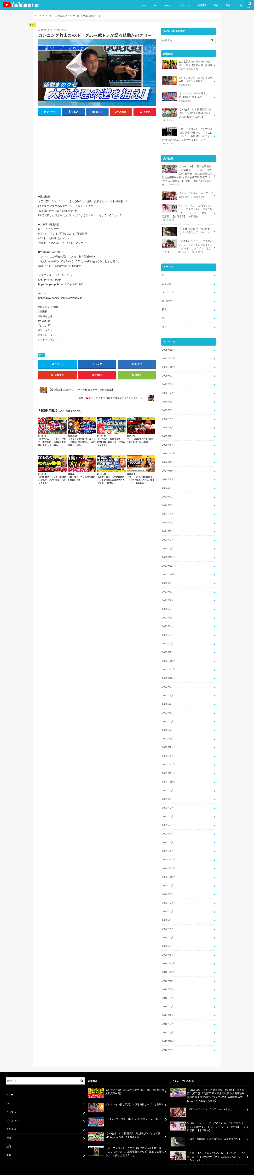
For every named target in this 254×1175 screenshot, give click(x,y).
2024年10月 (168, 468)
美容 (228, 5)
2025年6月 (167, 399)
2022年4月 (167, 725)
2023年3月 (167, 631)
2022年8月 (167, 691)
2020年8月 (167, 888)
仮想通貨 (202, 5)
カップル (168, 5)
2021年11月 (168, 768)
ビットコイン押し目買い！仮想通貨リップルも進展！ (187, 81)
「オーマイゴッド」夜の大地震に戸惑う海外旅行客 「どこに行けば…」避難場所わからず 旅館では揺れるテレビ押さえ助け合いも (187, 135)
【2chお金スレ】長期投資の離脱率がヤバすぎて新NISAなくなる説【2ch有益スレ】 (186, 114)
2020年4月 (167, 922)
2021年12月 (168, 759)
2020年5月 (167, 914)
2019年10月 (168, 974)
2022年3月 (167, 734)
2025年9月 (167, 373)
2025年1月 (167, 442)
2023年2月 (167, 639)
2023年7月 (167, 596)
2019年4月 (167, 999)
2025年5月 (167, 408)
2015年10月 (168, 1034)
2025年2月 (167, 433)
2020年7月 (167, 897)
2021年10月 (168, 776)
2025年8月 (167, 382)
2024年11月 (168, 459)
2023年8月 (167, 588)
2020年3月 (167, 931)
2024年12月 (168, 451)
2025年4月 (167, 416)
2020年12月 (168, 854)
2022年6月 (167, 708)
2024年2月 (167, 536)
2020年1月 (167, 948)
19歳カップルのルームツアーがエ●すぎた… (187, 195)
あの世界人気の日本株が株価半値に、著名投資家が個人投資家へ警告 (187, 65)
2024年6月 (167, 502)
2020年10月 (168, 871)
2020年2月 (167, 939)
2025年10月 (168, 365)
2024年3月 (167, 528)
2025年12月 (168, 348)
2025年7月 (167, 391)
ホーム (143, 5)
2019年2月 (167, 1008)
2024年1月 (167, 545)
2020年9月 (167, 879)
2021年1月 (167, 845)
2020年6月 (167, 905)
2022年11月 (168, 665)
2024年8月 (167, 485)
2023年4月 (167, 622)
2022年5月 (167, 716)
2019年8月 (167, 982)
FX (155, 5)
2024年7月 (167, 493)
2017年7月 (167, 1025)
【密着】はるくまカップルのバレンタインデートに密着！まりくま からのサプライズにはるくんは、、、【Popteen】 (187, 245)
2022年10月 (168, 674)
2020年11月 (168, 862)
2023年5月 (167, 613)
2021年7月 (167, 802)
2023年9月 (167, 579)
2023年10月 (168, 571)
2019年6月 (167, 991)
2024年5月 (167, 511)
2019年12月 (168, 957)
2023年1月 (167, 648)
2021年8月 (167, 794)
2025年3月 (167, 425)
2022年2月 (167, 742)
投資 (240, 5)
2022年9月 (167, 682)
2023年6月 (167, 605)
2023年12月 (168, 553)
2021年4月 (167, 828)
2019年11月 (168, 965)
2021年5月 (167, 819)
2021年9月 (167, 785)
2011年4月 (167, 1042)
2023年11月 (168, 562)
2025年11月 (168, 356)
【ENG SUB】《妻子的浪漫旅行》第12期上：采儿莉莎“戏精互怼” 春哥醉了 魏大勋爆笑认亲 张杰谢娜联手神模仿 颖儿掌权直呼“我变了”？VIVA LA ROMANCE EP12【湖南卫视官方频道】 (187, 174)
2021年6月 (167, 811)
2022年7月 (167, 699)
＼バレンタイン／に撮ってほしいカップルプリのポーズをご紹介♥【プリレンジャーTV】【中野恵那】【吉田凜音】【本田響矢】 (187, 212)
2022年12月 (168, 656)
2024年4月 (167, 519)
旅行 (216, 5)
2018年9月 (167, 1017)
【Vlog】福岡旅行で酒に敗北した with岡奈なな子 (187, 230)
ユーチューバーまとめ (217, 1170)
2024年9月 (167, 476)
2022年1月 (167, 751)
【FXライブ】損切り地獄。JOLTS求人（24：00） (185, 96)
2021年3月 (167, 836)
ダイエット (185, 5)
